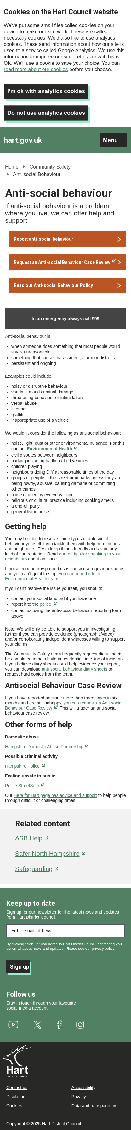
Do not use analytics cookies (46, 113)
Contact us (16, 1087)
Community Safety (50, 167)
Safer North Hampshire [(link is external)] (50, 853)
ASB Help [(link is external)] (31, 838)
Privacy (78, 1096)
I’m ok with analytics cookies (46, 91)
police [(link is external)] (48, 604)
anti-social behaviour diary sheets (74, 668)
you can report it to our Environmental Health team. (54, 576)
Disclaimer (16, 1096)
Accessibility (83, 1087)
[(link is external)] (67, 262)
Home (12, 167)
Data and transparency (93, 1105)
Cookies (14, 1105)
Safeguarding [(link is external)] (36, 869)
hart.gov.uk (23, 140)
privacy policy (103, 948)
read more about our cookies (36, 69)
